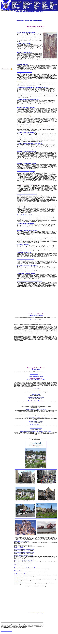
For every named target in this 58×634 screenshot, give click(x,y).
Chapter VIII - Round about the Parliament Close (27, 99)
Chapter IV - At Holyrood (22, 64)
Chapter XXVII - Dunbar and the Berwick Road (27, 265)
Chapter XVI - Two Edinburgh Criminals (26, 171)
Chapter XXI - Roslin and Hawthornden (25, 223)
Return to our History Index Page (36, 612)
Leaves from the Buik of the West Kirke (36, 397)
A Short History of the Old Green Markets (35, 400)
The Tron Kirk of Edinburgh (35, 424)
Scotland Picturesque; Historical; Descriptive (23, 555)
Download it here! (34, 319)
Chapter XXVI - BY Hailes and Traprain (25, 259)
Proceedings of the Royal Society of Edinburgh (24, 549)
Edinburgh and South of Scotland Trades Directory (35, 409)
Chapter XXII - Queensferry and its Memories (27, 230)
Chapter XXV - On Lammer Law (24, 252)
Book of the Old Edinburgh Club (36, 376)
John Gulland (17, 564)
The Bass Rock (36, 413)
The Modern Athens (36, 405)
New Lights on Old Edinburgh (36, 428)
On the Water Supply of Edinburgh (21, 541)
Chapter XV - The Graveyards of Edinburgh (26, 163)
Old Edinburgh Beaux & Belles (20, 573)
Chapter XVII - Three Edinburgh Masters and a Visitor (29, 184)
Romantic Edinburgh (36, 394)
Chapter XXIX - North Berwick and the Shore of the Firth (29, 281)
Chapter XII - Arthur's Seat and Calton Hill (26, 132)
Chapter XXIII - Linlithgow (22, 236)
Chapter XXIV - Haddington (23, 244)
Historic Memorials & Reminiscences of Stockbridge (36, 417)
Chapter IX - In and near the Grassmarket (26, 107)
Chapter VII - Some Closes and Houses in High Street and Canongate (32, 87)
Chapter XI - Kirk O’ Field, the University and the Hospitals (30, 124)
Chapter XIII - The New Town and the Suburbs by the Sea (29, 143)
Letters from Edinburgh (36, 390)
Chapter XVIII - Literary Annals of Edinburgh (27, 194)
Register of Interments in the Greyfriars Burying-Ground (25, 567)
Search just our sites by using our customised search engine (29, 11)
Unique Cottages (20, 20)
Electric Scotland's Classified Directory (33, 20)
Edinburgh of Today (18, 570)
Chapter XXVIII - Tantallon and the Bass (26, 273)
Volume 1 (16, 547)
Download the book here (36, 388)
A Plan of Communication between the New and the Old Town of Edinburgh (35, 431)
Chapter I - (19, 32)
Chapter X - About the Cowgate (24, 115)
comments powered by (6, 631)
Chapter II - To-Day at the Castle (24, 43)
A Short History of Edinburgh (28, 32)
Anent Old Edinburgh (18, 577)
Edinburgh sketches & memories (36, 421)
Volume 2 (21, 547)
